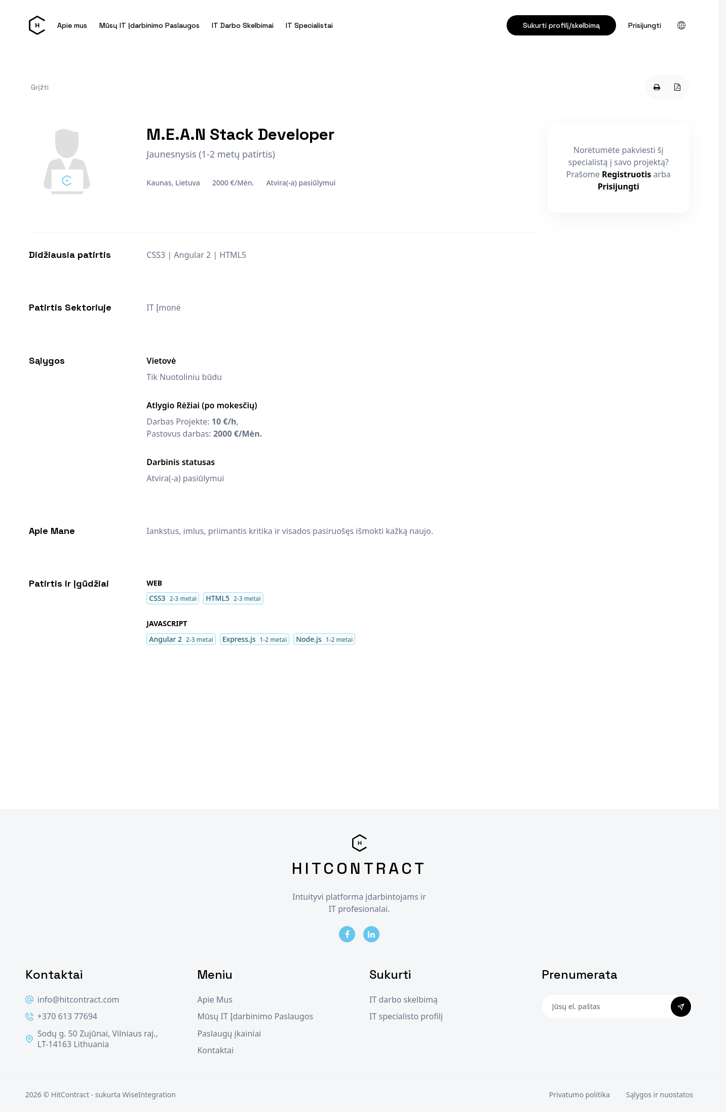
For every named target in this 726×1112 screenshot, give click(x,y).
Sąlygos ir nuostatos (659, 1094)
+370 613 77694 (61, 1016)
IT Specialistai (309, 25)
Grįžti (40, 87)
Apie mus (72, 25)
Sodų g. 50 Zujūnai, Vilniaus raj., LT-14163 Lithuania (91, 1039)
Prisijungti (644, 25)
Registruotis (626, 174)
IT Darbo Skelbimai (243, 25)
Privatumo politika (579, 1094)
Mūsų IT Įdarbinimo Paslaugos (149, 25)
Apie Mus (214, 999)
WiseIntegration (149, 1094)
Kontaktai (215, 1050)
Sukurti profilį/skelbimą (561, 25)
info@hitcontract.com (72, 999)
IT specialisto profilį (406, 1016)
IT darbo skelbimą (403, 999)
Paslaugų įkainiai (229, 1033)
